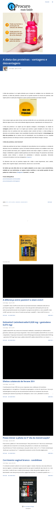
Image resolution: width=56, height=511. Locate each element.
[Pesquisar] (47, 2)
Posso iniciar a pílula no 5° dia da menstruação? (26, 438)
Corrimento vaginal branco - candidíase (22, 460)
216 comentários (11, 315)
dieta (7, 202)
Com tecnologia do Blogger (28, 506)
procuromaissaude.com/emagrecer (11, 181)
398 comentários (11, 475)
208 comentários (11, 396)
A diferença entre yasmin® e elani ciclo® (23, 300)
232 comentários (11, 453)
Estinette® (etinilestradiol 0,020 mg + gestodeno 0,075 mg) (27, 323)
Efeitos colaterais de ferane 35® (19, 381)
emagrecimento (24, 202)
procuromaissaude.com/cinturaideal (11, 178)
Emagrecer (20, 172)
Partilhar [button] (50, 202)
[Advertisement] (28, 82)
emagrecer (29, 157)
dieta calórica (12, 202)
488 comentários (11, 340)
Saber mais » (50, 315)
